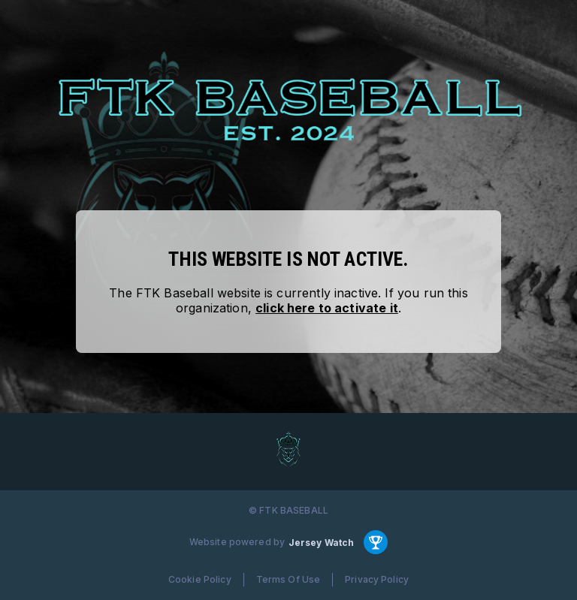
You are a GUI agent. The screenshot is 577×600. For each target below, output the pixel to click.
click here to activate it (326, 307)
